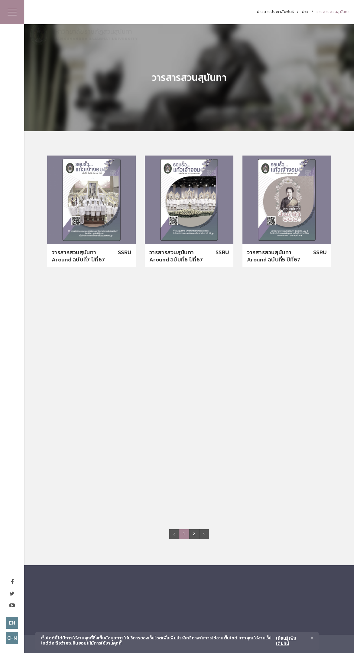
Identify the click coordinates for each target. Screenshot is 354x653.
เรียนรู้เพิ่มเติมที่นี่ (286, 641)
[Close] (312, 638)
